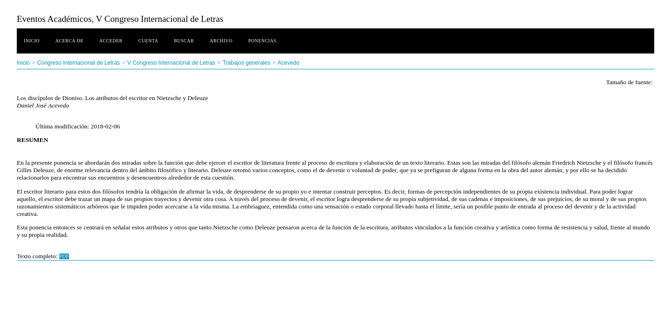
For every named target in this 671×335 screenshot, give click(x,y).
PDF (64, 256)
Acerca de (69, 40)
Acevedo (289, 63)
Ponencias (262, 40)
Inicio (32, 40)
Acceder (111, 40)
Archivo (221, 40)
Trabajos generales (246, 63)
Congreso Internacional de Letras (78, 63)
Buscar (184, 40)
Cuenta (148, 40)
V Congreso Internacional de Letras (171, 63)
